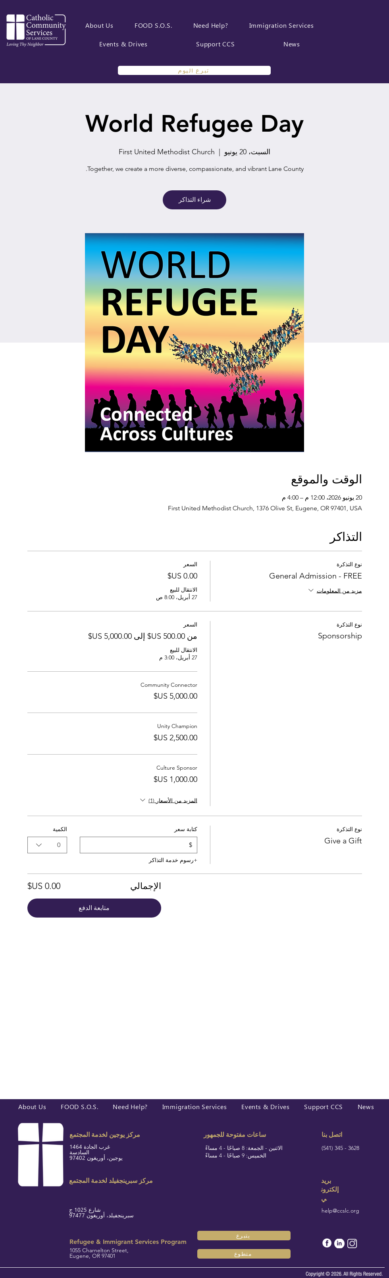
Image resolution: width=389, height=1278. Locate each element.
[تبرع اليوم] (194, 70)
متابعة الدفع (94, 908)
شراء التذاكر (195, 199)
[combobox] (47, 845)
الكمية (60, 829)
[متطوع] (244, 1254)
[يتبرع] (244, 1235)
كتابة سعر (185, 829)
